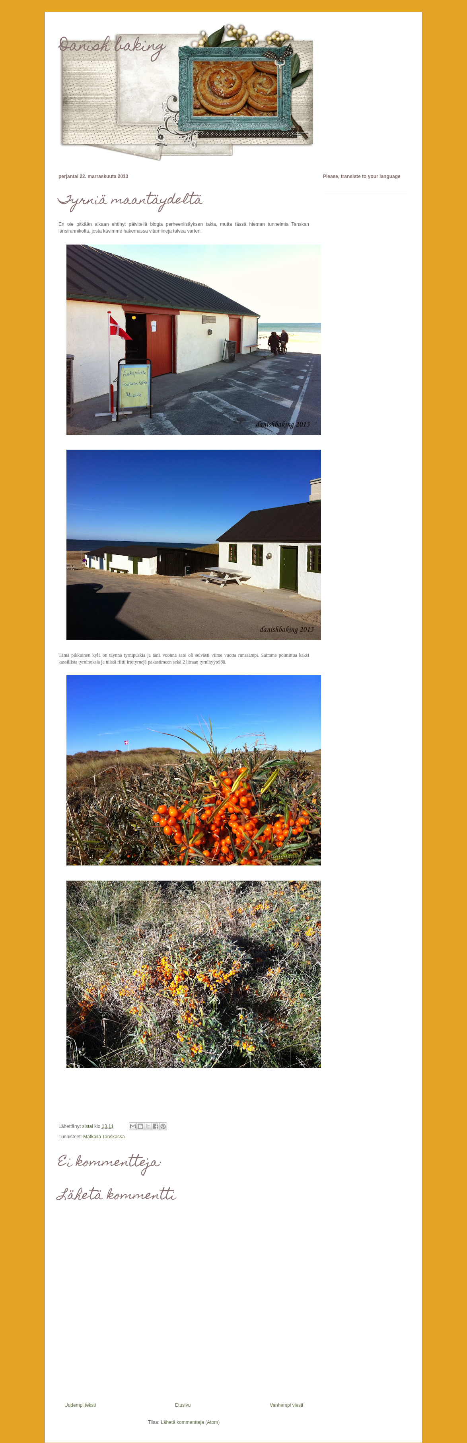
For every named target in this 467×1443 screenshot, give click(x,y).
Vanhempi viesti (286, 1405)
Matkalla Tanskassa (104, 1137)
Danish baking (111, 46)
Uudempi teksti (80, 1405)
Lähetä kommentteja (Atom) (190, 1422)
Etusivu (183, 1405)
